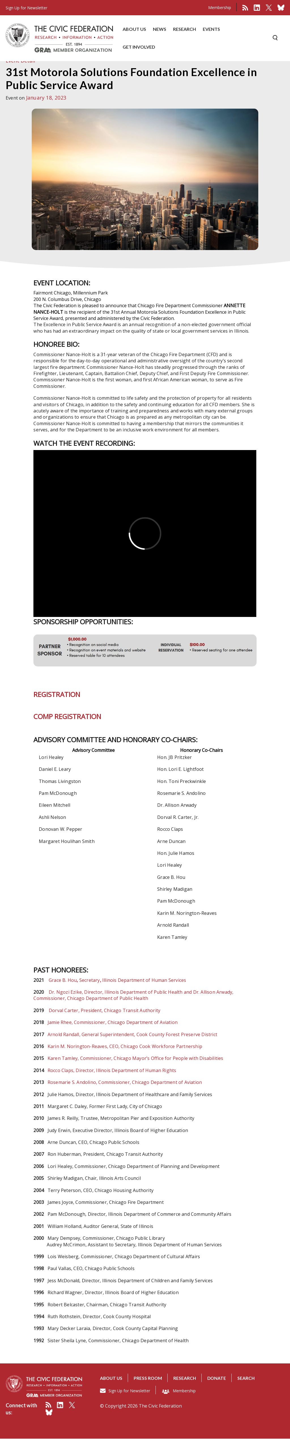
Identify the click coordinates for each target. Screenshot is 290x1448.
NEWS (159, 29)
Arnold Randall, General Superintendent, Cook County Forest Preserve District (132, 1044)
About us (111, 1387)
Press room (149, 1387)
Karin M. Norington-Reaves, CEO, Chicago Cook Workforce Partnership (125, 1056)
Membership (219, 7)
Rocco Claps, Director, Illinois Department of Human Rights (112, 1080)
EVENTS (211, 29)
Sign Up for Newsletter (129, 1399)
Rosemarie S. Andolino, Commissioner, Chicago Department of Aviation (125, 1091)
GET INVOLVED (139, 47)
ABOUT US (134, 29)
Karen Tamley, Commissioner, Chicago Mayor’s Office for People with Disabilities (135, 1067)
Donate (219, 1387)
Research (186, 1387)
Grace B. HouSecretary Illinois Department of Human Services (117, 989)
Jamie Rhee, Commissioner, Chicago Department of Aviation (113, 1032)
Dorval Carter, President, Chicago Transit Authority (104, 1020)
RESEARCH (184, 29)
